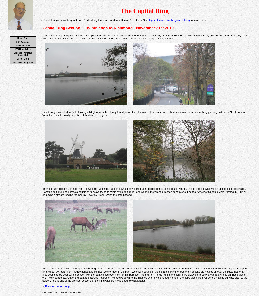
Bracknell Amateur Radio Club (23, 54)
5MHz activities (23, 46)
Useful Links (23, 59)
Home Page (23, 38)
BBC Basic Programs (23, 62)
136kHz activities (23, 49)
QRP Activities (23, 42)
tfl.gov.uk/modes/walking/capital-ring (169, 20)
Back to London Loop (57, 286)
